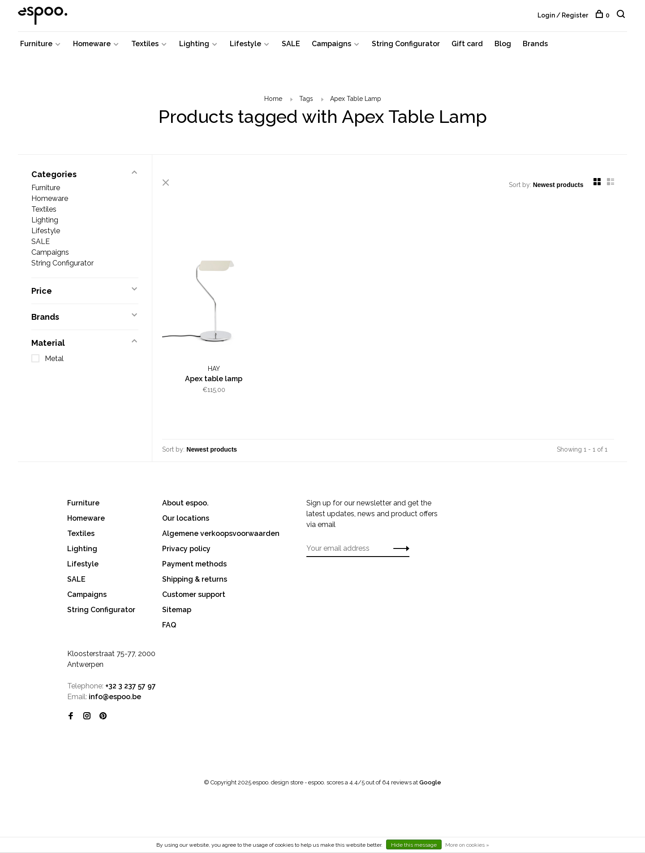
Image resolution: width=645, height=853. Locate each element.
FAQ (169, 626)
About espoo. (185, 504)
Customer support (193, 595)
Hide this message (414, 845)
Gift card (467, 46)
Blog (502, 46)
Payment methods (194, 565)
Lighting (194, 46)
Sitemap (176, 610)
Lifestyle (245, 46)
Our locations (185, 519)
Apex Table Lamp (355, 100)
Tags (306, 100)
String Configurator (406, 46)
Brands (535, 46)
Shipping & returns (194, 580)
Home (273, 100)
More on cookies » (467, 845)
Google (430, 783)
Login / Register (563, 15)
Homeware (92, 46)
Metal (54, 361)
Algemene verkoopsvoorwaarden (221, 534)
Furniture (36, 46)
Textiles (145, 46)
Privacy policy (186, 549)
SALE (291, 46)
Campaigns (331, 46)
